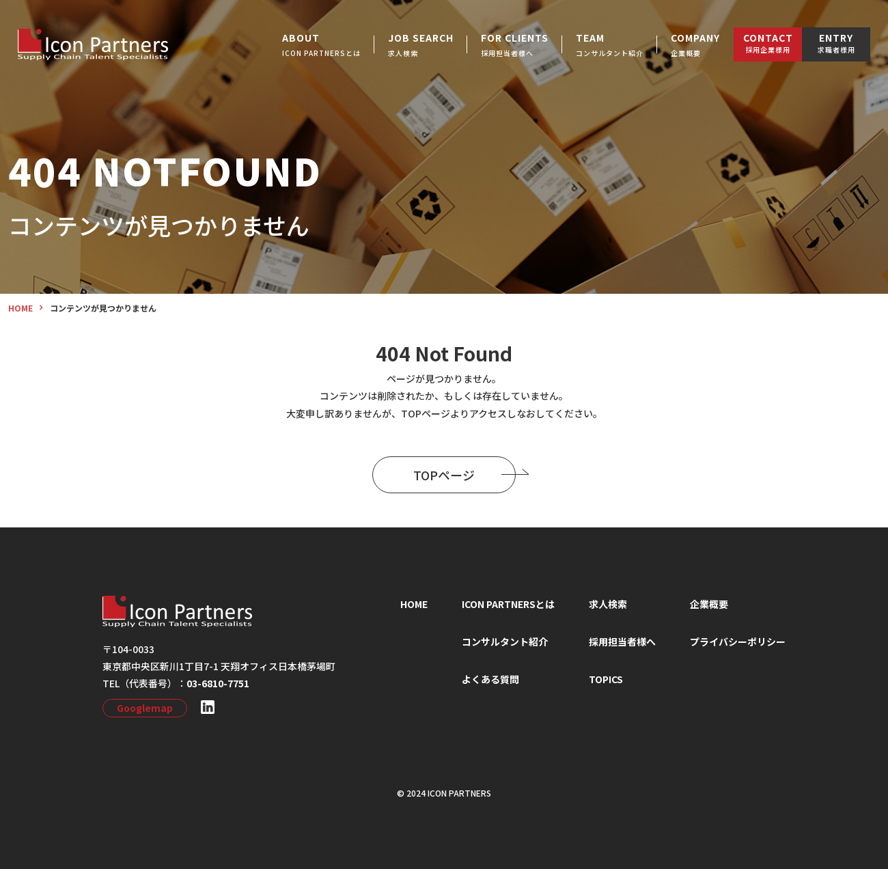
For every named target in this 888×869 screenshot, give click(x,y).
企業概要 (709, 604)
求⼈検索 (608, 604)
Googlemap (145, 708)
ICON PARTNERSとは (508, 604)
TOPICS (606, 679)
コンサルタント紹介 (505, 641)
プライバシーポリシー (738, 641)
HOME (414, 604)
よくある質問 (490, 679)
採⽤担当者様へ (622, 641)
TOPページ (464, 475)
